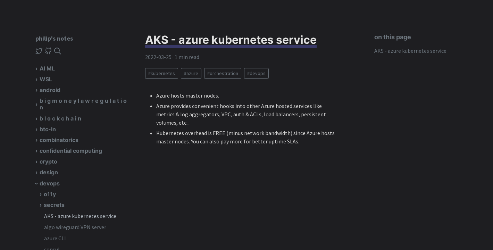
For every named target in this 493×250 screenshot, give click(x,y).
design (49, 172)
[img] (57, 51)
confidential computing (71, 150)
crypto (48, 161)
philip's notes (54, 38)
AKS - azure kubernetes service (80, 215)
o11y (50, 194)
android (50, 89)
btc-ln (48, 129)
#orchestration (222, 73)
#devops (256, 73)
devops (50, 183)
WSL (46, 79)
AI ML (47, 68)
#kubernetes (161, 73)
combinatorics (59, 139)
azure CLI (55, 238)
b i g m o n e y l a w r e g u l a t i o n (83, 104)
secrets (54, 204)
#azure (191, 73)
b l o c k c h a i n (60, 118)
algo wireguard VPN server (75, 227)
